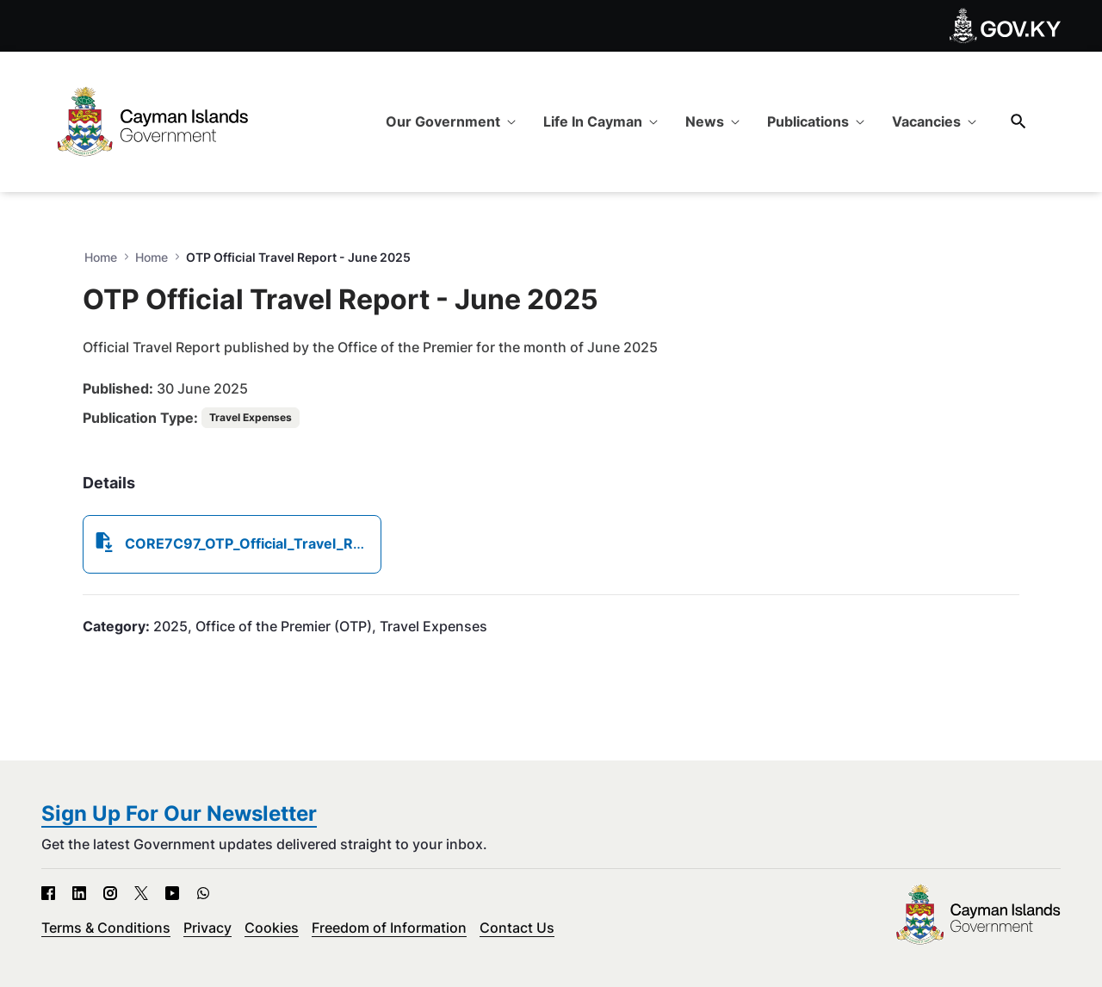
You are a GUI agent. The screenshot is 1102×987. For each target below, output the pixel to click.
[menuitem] (451, 121)
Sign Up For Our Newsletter (179, 813)
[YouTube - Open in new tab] (172, 893)
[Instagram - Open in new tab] (110, 893)
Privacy (207, 927)
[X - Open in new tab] (141, 893)
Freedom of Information (389, 927)
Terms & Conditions (105, 927)
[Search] (1018, 121)
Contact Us (517, 927)
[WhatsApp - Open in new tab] (203, 893)
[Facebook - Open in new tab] (48, 893)
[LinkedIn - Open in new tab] (79, 893)
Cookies (272, 927)
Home (151, 257)
